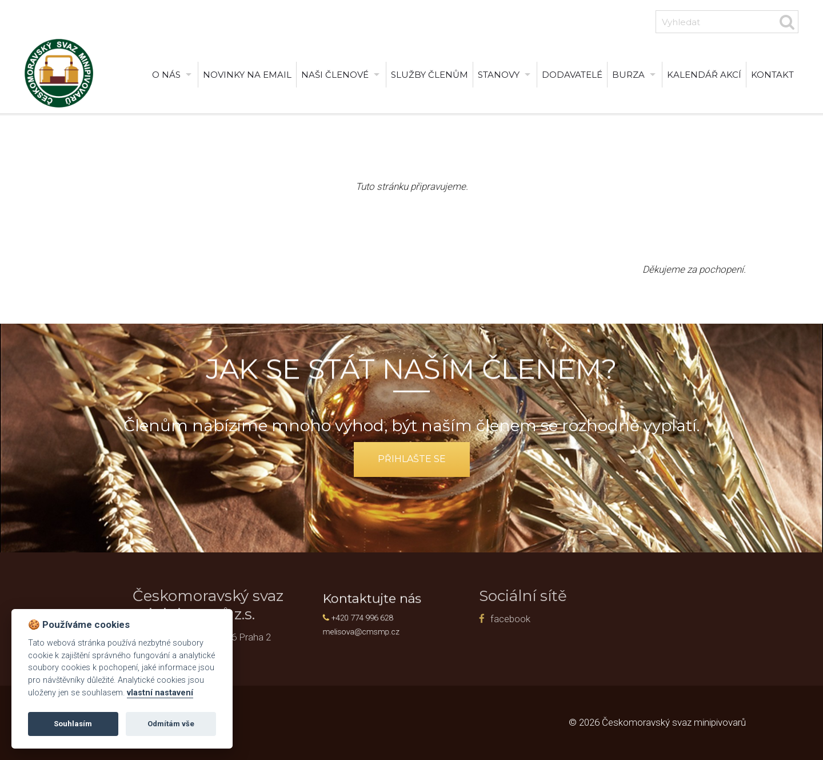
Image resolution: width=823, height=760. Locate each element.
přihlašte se (412, 458)
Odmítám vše (170, 723)
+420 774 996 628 (372, 616)
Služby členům (429, 74)
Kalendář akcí (704, 74)
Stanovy (499, 74)
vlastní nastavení (160, 693)
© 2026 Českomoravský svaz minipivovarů (657, 722)
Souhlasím (73, 723)
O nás (166, 74)
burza (628, 74)
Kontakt (772, 74)
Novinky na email (247, 74)
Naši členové (335, 74)
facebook (457, 618)
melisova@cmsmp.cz (371, 627)
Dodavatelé (572, 74)
